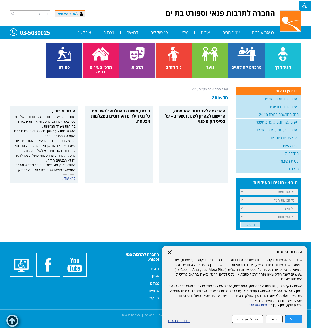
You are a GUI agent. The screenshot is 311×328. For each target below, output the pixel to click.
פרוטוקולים (159, 32)
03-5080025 (30, 32)
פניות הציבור (289, 161)
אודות (205, 32)
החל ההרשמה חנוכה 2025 (279, 114)
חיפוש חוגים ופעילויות (275, 183)
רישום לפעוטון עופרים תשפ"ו (278, 130)
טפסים (294, 168)
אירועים (154, 290)
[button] (13, 14)
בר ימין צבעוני (202, 89)
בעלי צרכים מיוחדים (285, 137)
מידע (184, 32)
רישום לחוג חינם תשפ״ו (282, 98)
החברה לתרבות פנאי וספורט (141, 257)
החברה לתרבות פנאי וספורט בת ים (220, 13)
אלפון (155, 276)
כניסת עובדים (263, 32)
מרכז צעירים (290, 145)
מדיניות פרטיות (179, 321)
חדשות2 (220, 98)
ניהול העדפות (247, 319)
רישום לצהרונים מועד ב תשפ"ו (277, 122)
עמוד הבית (231, 32)
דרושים (132, 32)
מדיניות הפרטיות (259, 305)
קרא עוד (69, 178)
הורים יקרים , (63, 111)
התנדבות (292, 153)
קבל (293, 319)
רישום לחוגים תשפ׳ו (284, 106)
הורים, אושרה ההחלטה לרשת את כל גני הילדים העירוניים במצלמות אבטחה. (120, 116)
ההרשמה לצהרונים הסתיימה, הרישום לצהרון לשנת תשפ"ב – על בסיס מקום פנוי (195, 116)
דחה (274, 319)
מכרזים (108, 32)
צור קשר (84, 32)
